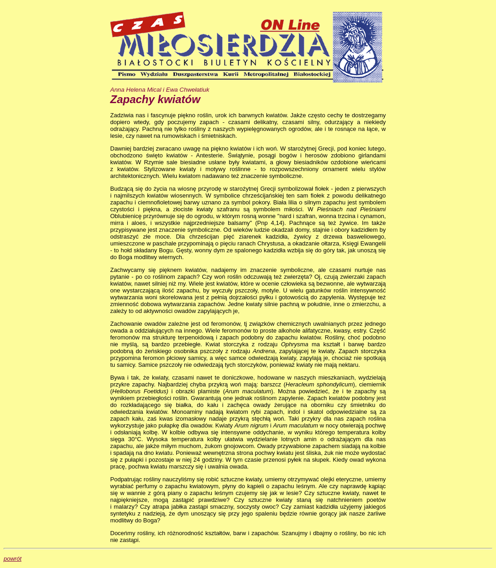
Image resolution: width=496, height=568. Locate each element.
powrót (12, 558)
